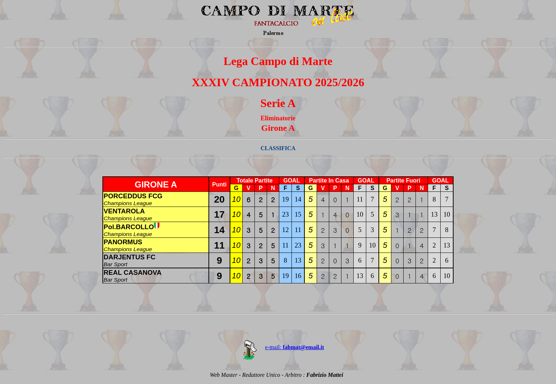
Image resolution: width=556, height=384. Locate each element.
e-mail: (278, 347)
